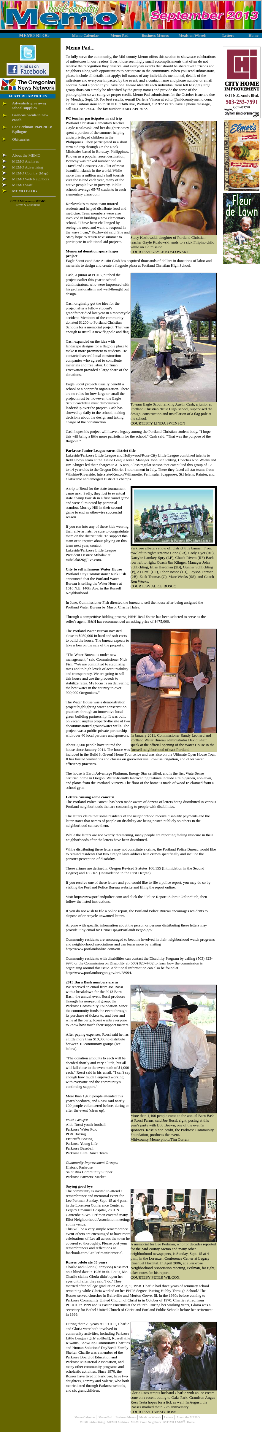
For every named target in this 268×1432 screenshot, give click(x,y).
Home (191, 1422)
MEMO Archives (118, 1422)
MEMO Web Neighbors (146, 1422)
